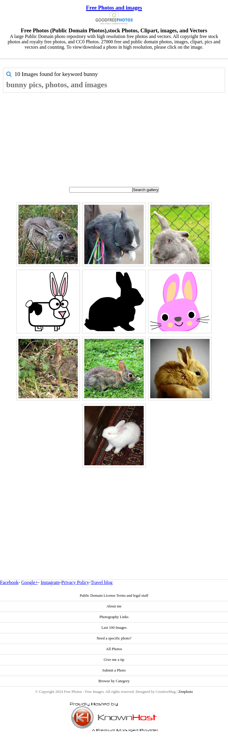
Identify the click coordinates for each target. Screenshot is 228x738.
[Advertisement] (114, 137)
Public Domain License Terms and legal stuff (114, 595)
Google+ (29, 582)
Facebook (9, 582)
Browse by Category (113, 681)
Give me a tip (114, 660)
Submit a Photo (114, 670)
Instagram (50, 582)
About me (114, 606)
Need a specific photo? (114, 638)
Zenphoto (185, 692)
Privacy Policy (75, 582)
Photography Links (114, 617)
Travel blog (102, 582)
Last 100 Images (114, 628)
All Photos (114, 649)
